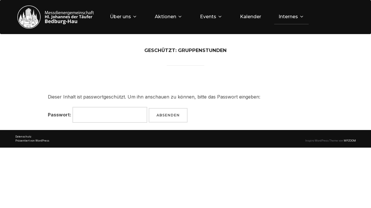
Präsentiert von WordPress (32, 140)
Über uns (123, 16)
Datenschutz (23, 136)
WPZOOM (350, 140)
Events (211, 16)
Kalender (250, 16)
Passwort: (97, 115)
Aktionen (169, 16)
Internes (291, 16)
